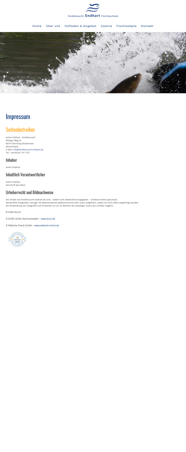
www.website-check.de (46, 225)
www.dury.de (48, 218)
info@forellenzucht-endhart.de (28, 149)
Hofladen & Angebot (80, 26)
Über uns (53, 26)
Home (37, 26)
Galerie (106, 26)
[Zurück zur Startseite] (93, 10)
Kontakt (147, 26)
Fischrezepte (127, 26)
